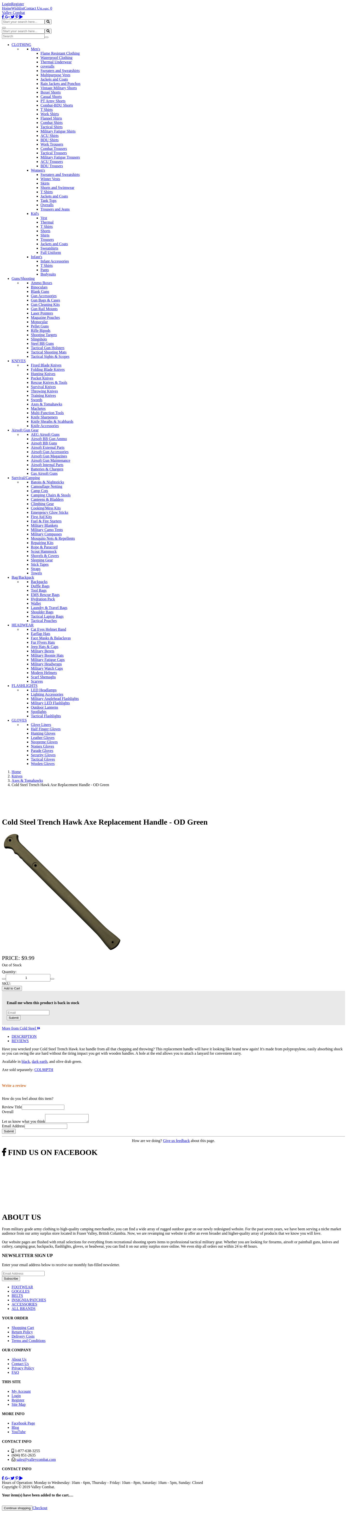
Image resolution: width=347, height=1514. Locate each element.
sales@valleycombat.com (36, 1461)
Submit (14, 1018)
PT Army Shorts (53, 101)
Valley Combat (13, 13)
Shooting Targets (44, 335)
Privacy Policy (23, 1369)
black (25, 1061)
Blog (15, 1429)
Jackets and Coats (54, 79)
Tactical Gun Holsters (47, 348)
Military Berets (42, 651)
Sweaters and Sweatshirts (60, 71)
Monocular (39, 322)
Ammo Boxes (41, 283)
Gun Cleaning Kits (45, 304)
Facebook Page (23, 1425)
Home (6, 8)
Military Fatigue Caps (48, 660)
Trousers (47, 239)
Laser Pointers (42, 313)
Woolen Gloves (43, 764)
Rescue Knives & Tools (49, 382)
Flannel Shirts (51, 118)
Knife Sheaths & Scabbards (52, 421)
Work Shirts (49, 114)
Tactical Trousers (53, 153)
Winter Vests (50, 179)
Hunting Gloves (43, 733)
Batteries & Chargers (47, 469)
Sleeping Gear (42, 560)
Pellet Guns (40, 326)
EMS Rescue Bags (45, 595)
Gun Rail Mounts (44, 309)
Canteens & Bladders (47, 499)
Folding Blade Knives (48, 369)
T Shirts (46, 110)
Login (6, 4)
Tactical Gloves (43, 759)
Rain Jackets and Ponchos (60, 84)
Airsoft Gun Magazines (49, 456)
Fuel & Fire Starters (46, 521)
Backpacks (39, 582)
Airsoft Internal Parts (47, 465)
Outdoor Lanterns (44, 707)
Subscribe (11, 1280)
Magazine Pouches (45, 317)
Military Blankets (44, 525)
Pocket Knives (42, 378)
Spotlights (39, 712)
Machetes (38, 408)
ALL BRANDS (23, 1310)
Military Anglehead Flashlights (55, 699)
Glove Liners (41, 725)
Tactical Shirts (51, 127)
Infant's (36, 257)
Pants (44, 270)
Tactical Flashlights (46, 716)
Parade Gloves (42, 751)
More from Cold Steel (21, 1028)
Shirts (44, 235)
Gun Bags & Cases (45, 300)
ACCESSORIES (24, 1306)
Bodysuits (48, 274)
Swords (36, 400)
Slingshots (39, 339)
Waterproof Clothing (56, 58)
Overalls (46, 205)
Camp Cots (39, 491)
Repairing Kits (42, 543)
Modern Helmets (44, 673)
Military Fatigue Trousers (60, 157)
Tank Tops (48, 201)
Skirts (44, 183)
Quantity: (9, 972)
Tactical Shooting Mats (49, 352)
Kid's (35, 214)
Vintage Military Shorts (58, 88)
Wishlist (17, 8)
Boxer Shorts (50, 92)
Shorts (45, 231)
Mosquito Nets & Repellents (53, 538)
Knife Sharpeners (44, 417)
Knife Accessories (45, 426)
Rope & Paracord (44, 547)
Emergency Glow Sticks (49, 512)
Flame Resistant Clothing (60, 53)
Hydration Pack (43, 599)
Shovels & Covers (45, 556)
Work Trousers (51, 144)
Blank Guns (40, 291)
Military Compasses (46, 534)
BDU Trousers (51, 166)
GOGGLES (21, 1293)
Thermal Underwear (56, 62)
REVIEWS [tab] (20, 1041)
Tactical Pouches (44, 621)
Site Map (19, 1406)
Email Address (13, 1127)
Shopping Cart (23, 1329)
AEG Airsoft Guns (45, 434)
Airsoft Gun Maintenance (50, 460)
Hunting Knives (43, 374)
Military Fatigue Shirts (58, 131)
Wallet (36, 603)
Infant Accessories (54, 261)
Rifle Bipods (40, 330)
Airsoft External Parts (48, 447)
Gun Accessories (44, 296)
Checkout (40, 1509)
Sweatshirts (49, 248)
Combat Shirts (51, 123)
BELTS (17, 1297)
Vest (43, 218)
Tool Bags (39, 590)
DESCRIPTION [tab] (24, 1036)
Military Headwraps (46, 664)
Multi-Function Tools (47, 413)
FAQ (15, 1374)
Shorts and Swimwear (57, 188)
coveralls (47, 66)
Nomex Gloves (42, 746)
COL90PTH (43, 1070)
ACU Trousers (51, 162)
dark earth (39, 1061)
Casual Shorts (51, 97)
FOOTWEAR (22, 1288)
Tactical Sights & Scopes (50, 356)
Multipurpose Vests (55, 75)
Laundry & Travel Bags (49, 608)
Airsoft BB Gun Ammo (49, 439)
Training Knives (43, 395)
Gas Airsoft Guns (44, 473)
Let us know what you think (23, 1123)
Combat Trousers (53, 149)
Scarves (37, 681)
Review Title (12, 1107)
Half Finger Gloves (46, 729)
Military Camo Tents (47, 530)
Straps (35, 569)
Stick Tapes (40, 564)
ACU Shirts (49, 136)
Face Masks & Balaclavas (51, 638)
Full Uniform (50, 252)
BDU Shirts (49, 140)
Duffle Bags (40, 586)
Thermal (46, 222)
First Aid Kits (41, 517)
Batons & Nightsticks (47, 482)
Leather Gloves (42, 738)
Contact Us (32, 8)
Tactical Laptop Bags (47, 616)
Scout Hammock (44, 551)
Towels (36, 573)
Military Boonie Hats (47, 655)
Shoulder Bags (42, 612)
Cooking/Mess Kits (46, 508)
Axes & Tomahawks (46, 404)
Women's (38, 170)
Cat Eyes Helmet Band (48, 629)
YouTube (19, 1433)
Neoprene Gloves (44, 742)
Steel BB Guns (42, 343)
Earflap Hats (40, 634)
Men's (35, 49)
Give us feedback (176, 1142)
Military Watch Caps (47, 668)
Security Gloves (43, 755)
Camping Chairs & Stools (51, 495)
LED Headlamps (44, 690)
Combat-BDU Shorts (56, 105)
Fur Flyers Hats (43, 642)
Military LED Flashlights (50, 703)
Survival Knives (43, 387)
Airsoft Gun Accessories (49, 452)
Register (17, 4)
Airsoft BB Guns (44, 443)
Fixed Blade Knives (46, 365)
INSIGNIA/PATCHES (29, 1301)
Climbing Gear (42, 504)
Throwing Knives (44, 391)
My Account (21, 1393)
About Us (19, 1361)
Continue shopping (17, 1509)
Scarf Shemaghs (43, 677)
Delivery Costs (23, 1338)
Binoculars (39, 287)
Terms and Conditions (29, 1342)
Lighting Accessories (47, 694)
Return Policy (22, 1333)
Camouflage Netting (46, 486)
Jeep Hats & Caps (44, 647)
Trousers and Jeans (55, 209)
